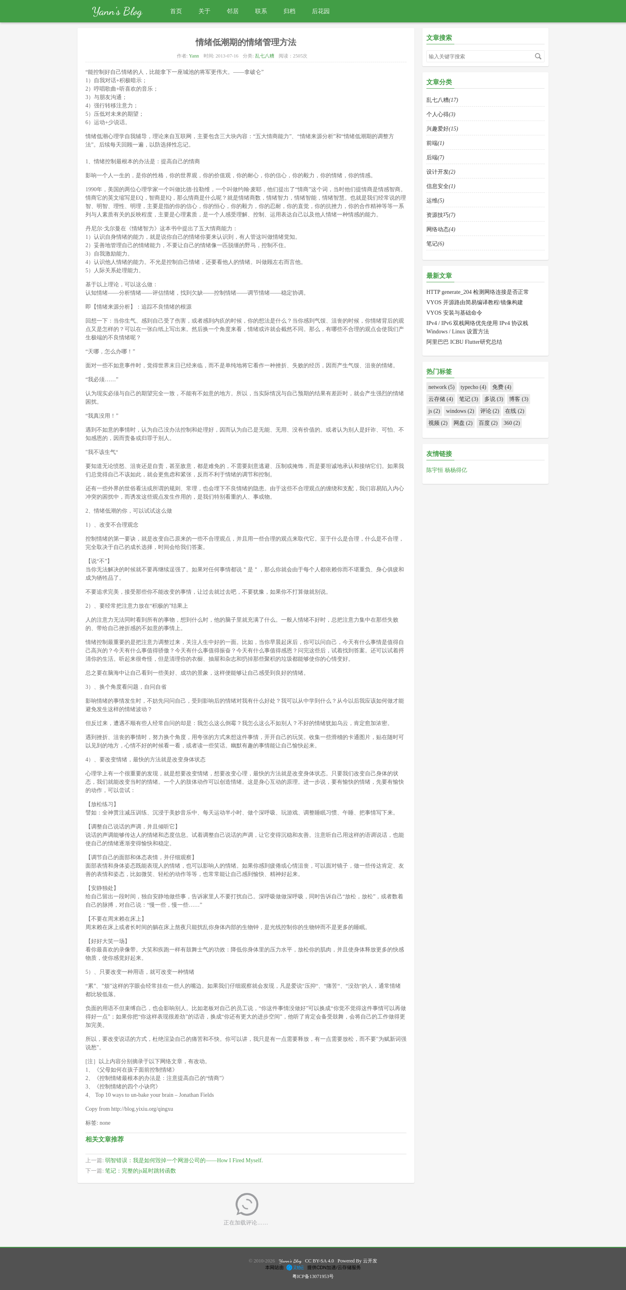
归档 (289, 11)
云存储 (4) (440, 399)
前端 (435, 143)
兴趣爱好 (442, 129)
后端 (435, 158)
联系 (261, 11)
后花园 (321, 11)
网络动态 (440, 229)
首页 (176, 11)
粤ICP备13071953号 (313, 1276)
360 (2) (511, 423)
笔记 (435, 244)
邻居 (233, 11)
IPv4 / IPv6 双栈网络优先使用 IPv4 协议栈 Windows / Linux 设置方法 (477, 327)
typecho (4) (473, 387)
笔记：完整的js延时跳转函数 (140, 1171)
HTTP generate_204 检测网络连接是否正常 (477, 292)
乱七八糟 (264, 56)
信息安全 (440, 186)
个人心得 (440, 114)
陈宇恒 (435, 470)
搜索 (538, 56)
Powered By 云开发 (357, 1261)
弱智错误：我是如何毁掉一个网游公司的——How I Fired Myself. (184, 1160)
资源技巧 (440, 215)
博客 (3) (518, 399)
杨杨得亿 (456, 470)
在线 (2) (514, 411)
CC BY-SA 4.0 (319, 1261)
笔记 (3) (468, 399)
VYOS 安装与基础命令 (454, 313)
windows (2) (460, 411)
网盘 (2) (463, 423)
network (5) (441, 387)
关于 (204, 11)
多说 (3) (493, 399)
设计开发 (440, 172)
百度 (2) (488, 423)
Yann (194, 56)
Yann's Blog (117, 11)
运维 (435, 201)
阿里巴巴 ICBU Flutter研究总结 (464, 342)
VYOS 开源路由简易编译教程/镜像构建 (474, 302)
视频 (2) (438, 423)
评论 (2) (489, 411)
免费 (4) (501, 387)
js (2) (434, 411)
